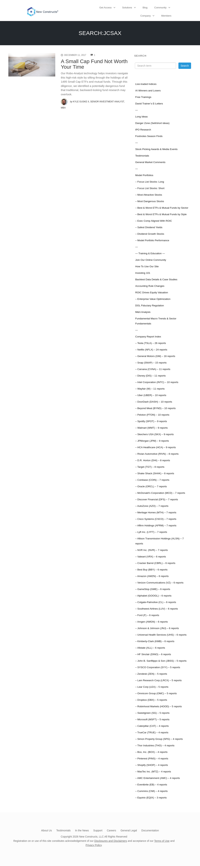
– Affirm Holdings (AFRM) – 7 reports (155, 525)
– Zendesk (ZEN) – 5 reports (151, 673)
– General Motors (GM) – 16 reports (155, 356)
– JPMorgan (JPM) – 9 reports (152, 440)
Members (166, 15)
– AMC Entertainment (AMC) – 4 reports (157, 778)
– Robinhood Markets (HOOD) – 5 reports (158, 706)
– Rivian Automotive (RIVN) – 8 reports (157, 453)
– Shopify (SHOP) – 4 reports (151, 765)
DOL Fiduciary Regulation (149, 305)
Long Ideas (141, 116)
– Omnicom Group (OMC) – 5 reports (156, 693)
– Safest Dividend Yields (148, 227)
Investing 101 (142, 273)
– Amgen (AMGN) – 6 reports (151, 621)
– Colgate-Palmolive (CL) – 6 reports (155, 602)
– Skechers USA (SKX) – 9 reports (154, 434)
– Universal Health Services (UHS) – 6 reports (160, 634)
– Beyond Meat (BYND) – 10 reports (155, 408)
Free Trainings (143, 97)
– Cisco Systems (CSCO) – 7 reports (155, 519)
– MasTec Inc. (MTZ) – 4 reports (153, 771)
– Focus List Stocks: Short (149, 188)
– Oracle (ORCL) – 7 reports (151, 486)
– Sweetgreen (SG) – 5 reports (152, 713)
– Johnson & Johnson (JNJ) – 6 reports (157, 628)
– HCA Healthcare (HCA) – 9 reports (155, 447)
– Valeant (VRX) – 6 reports (150, 556)
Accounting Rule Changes (149, 286)
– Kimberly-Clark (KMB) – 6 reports (154, 641)
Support (97, 830)
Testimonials (142, 155)
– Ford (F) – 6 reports (147, 615)
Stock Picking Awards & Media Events (156, 149)
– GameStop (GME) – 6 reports (152, 589)
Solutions (127, 7)
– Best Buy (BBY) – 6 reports (151, 569)
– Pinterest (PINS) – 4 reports (151, 758)
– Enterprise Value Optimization (152, 299)
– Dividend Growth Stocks (149, 233)
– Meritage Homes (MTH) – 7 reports (155, 512)
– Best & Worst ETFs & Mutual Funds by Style (161, 214)
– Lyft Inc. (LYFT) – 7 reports (151, 532)
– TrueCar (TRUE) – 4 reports (151, 732)
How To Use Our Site (147, 266)
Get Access (105, 7)
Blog (145, 7)
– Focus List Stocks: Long (149, 181)
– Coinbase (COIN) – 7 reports (152, 480)
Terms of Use (161, 840)
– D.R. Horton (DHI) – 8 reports (152, 460)
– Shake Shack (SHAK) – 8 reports (154, 473)
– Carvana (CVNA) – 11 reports (152, 369)
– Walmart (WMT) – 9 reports (151, 427)
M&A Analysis (143, 312)
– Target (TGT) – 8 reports (149, 466)
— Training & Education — (150, 253)
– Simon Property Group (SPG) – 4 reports (159, 739)
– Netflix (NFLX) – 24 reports (151, 349)
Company (145, 15)
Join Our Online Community (150, 260)
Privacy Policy (94, 845)
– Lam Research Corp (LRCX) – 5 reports (158, 680)
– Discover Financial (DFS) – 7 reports (156, 499)
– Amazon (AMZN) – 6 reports (152, 576)
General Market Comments (150, 162)
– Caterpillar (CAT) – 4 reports (152, 726)
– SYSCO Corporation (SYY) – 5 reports (157, 667)
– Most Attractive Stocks (148, 194)
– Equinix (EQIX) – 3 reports (151, 797)
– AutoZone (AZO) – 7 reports (151, 506)
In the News (82, 830)
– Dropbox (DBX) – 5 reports (151, 699)
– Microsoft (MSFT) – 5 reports (152, 719)
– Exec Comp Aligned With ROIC (153, 220)
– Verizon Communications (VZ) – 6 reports (159, 582)
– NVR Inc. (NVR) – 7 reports (151, 550)
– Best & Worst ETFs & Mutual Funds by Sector (161, 207)
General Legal (129, 830)
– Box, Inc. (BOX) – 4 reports (151, 752)
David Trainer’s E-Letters (149, 103)
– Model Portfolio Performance (152, 240)
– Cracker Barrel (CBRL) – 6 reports (155, 563)
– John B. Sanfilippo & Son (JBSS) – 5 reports (160, 660)
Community (160, 7)
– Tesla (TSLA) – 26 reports (150, 343)
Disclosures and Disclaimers (110, 840)
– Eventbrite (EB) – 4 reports (151, 784)
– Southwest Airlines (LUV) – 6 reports (156, 608)
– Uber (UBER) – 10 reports (150, 395)
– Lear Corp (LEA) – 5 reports (151, 686)
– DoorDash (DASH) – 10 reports (153, 401)
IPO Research (143, 129)
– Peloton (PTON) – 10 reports (152, 414)
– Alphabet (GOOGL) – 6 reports (153, 595)
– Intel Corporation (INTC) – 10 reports (156, 382)
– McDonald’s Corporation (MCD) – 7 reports (160, 493)
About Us (46, 830)
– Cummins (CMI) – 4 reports (151, 791)
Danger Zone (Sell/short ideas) (152, 123)
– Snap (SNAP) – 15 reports (151, 362)
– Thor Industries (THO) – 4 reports (155, 745)
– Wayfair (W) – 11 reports (150, 388)
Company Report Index (148, 336)
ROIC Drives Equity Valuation (151, 292)
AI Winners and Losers (148, 90)
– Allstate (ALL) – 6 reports (150, 647)
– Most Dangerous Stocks (149, 201)
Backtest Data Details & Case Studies (156, 279)
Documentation (150, 830)
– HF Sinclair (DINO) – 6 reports (153, 654)
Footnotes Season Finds (148, 136)
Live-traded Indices (145, 84)
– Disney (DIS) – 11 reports (150, 375)
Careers (111, 830)
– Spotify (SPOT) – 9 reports (151, 421)
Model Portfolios (144, 175)
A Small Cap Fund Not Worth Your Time (94, 64)
